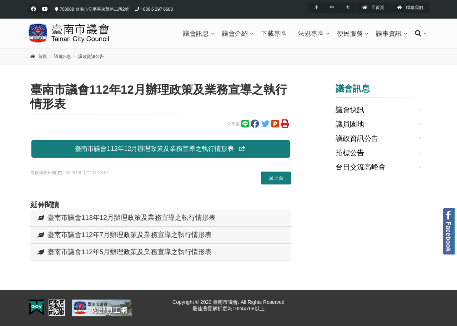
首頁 (42, 56)
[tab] (160, 218)
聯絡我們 (410, 7)
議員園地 (350, 124)
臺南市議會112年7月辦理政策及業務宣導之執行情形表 (124, 234)
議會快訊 (350, 110)
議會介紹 (235, 33)
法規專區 (311, 33)
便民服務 (350, 33)
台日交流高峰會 (361, 167)
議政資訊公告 (91, 56)
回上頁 (275, 178)
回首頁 (373, 7)
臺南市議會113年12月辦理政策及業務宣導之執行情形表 (126, 217)
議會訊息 (196, 33)
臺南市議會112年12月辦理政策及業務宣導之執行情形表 (160, 148)
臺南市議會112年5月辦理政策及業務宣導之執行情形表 (124, 252)
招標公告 (350, 153)
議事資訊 (389, 33)
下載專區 (274, 33)
